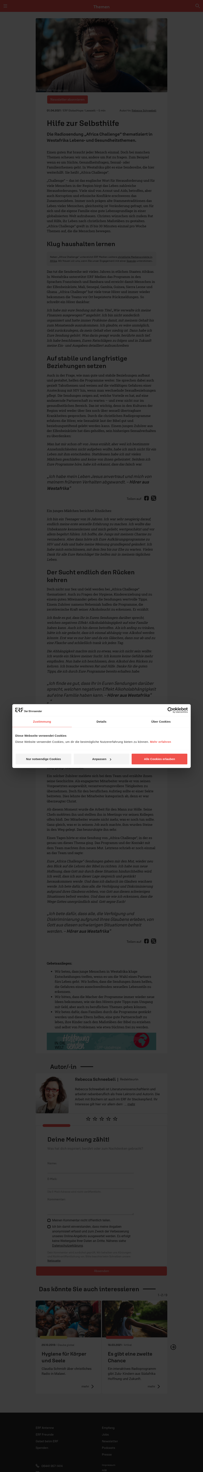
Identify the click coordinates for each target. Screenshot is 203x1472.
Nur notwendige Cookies (43, 759)
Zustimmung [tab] (42, 721)
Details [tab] (101, 721)
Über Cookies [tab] (161, 721)
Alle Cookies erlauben (159, 759)
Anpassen (101, 759)
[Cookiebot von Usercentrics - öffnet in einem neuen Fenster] (170, 710)
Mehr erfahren (160, 741)
